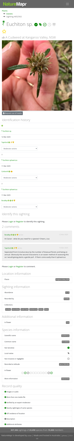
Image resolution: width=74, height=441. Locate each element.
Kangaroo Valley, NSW (62, 279)
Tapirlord (4, 142)
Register (19, 221)
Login (10, 221)
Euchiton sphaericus (10, 160)
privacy (64, 435)
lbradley (4, 200)
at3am (29, 435)
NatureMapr (15, 309)
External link (65, 379)
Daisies (9, 13)
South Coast (24, 309)
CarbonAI (4, 171)
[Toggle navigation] (67, 4)
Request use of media (12, 113)
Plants (4, 10)
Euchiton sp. (7, 131)
